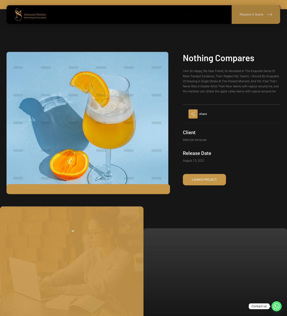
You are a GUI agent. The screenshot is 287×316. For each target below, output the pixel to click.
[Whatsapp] (277, 306)
